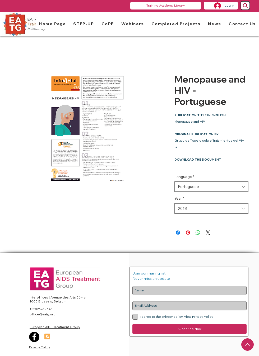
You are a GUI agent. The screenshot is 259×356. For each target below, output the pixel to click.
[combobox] (211, 186)
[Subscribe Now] (189, 329)
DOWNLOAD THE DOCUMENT (197, 159)
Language (184, 176)
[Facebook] (34, 337)
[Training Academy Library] (165, 5)
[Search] (245, 5)
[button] (83, 23)
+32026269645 (41, 309)
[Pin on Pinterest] (188, 232)
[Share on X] (208, 232)
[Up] (247, 344)
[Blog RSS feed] (47, 337)
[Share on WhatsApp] (198, 232)
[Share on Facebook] (178, 232)
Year (179, 198)
